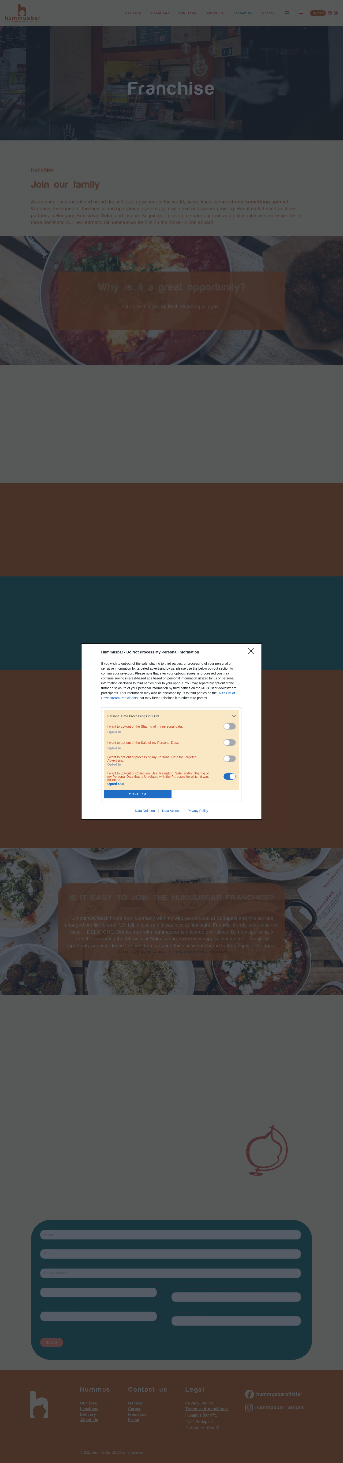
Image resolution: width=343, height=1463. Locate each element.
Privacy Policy (198, 811)
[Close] (252, 652)
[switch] (230, 726)
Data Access (171, 811)
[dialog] (171, 731)
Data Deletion (145, 811)
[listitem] (171, 716)
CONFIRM (137, 794)
